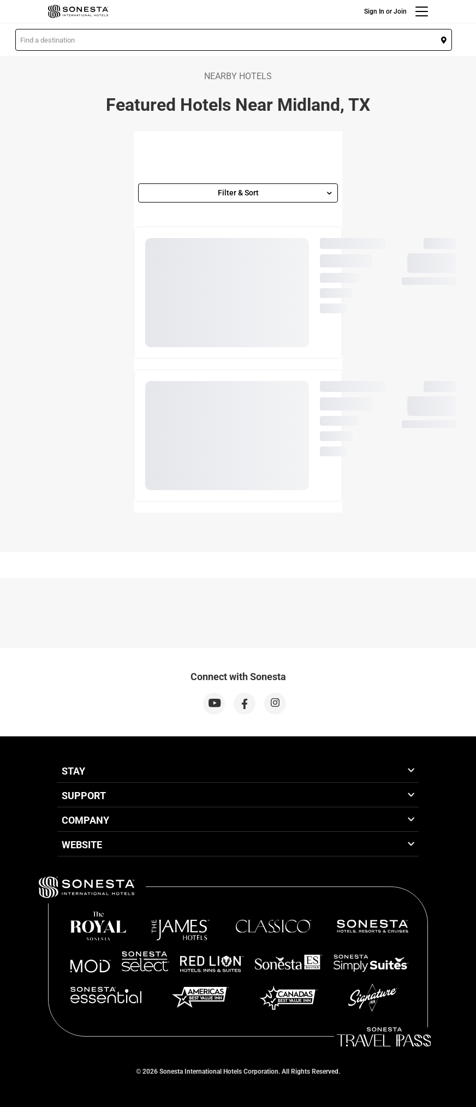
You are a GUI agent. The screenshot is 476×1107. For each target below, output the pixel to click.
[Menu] (421, 11)
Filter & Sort (275, 192)
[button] (233, 40)
